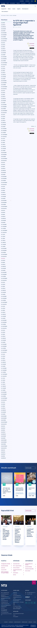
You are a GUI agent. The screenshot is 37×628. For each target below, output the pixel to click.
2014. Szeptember (4, 302)
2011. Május (3, 382)
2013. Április (3, 336)
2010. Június (3, 404)
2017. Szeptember (4, 230)
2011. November (4, 370)
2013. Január (3, 342)
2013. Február (3, 340)
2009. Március (3, 434)
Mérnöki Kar (3, 608)
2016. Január (3, 270)
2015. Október (3, 276)
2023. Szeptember (4, 86)
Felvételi (8, 3)
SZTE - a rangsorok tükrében (17, 565)
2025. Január (3, 54)
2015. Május (3, 286)
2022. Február (3, 124)
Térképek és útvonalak (27, 597)
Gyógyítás (18, 8)
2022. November (4, 106)
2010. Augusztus (4, 400)
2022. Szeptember (4, 110)
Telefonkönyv (22, 1)
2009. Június (3, 428)
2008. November (4, 442)
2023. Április (3, 96)
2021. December (3, 128)
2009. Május (3, 430)
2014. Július (3, 306)
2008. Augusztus (4, 448)
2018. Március (3, 218)
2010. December (3, 392)
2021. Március (3, 146)
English (32, 1)
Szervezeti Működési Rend (17, 595)
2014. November (4, 298)
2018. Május (3, 214)
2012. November (4, 346)
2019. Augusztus (4, 184)
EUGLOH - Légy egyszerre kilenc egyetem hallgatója (4, 572)
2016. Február (3, 268)
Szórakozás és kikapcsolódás (29, 568)
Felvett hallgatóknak (12, 3)
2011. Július (3, 378)
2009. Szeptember (4, 422)
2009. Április (3, 432)
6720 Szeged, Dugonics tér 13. (31, 592)
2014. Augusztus (4, 304)
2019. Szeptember (4, 182)
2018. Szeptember (4, 206)
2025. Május (3, 46)
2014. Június (3, 308)
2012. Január (3, 366)
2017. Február (3, 244)
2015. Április (3, 288)
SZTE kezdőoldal (3, 3)
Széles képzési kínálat (16, 563)
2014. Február (3, 316)
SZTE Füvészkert (15, 572)
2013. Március (3, 338)
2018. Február (3, 220)
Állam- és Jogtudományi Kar (5, 592)
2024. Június (3, 68)
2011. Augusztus (4, 376)
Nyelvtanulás (3, 567)
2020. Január (3, 174)
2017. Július (3, 234)
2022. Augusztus (4, 112)
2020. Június (3, 164)
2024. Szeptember (4, 62)
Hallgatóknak (18, 3)
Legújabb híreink (5, 526)
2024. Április (3, 72)
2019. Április (3, 192)
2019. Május (3, 190)
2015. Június (3, 284)
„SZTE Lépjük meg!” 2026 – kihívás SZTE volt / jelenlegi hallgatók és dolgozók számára (7, 490)
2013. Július (3, 330)
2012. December (3, 344)
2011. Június (3, 380)
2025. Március (3, 50)
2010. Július (3, 402)
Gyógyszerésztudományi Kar (5, 603)
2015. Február (3, 292)
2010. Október (3, 396)
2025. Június (3, 44)
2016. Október (3, 252)
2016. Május (3, 262)
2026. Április (3, 24)
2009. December (3, 416)
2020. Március (3, 170)
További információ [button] (19, 626)
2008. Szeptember (4, 446)
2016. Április (3, 264)
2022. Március (3, 122)
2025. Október (3, 36)
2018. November (4, 202)
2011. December (3, 368)
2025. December (3, 32)
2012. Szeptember (4, 350)
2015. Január (3, 294)
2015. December (3, 272)
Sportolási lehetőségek (28, 566)
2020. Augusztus (4, 160)
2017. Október (3, 228)
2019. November (4, 178)
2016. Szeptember (4, 254)
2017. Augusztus (4, 232)
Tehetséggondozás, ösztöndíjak (5, 563)
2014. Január (3, 318)
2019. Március (3, 194)
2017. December (3, 224)
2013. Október (3, 324)
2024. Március (3, 74)
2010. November (4, 394)
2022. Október (3, 108)
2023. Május (3, 94)
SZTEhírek (7, 15)
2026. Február (3, 28)
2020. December (3, 152)
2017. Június (3, 236)
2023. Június (3, 92)
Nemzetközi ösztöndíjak (4, 565)
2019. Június (3, 188)
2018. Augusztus (4, 208)
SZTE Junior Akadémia (16, 567)
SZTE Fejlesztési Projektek (17, 606)
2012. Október (3, 348)
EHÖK (14, 604)
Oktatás (9, 8)
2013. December (3, 320)
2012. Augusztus (4, 352)
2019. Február (3, 196)
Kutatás (13, 8)
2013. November (4, 322)
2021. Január (3, 150)
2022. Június (3, 116)
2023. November (4, 82)
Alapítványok (15, 592)
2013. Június (3, 332)
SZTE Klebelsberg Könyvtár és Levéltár (17, 570)
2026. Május (3, 22)
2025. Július (3, 42)
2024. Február (3, 76)
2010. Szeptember (4, 398)
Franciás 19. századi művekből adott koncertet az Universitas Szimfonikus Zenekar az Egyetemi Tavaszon (18, 535)
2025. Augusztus (4, 40)
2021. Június (3, 140)
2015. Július (3, 282)
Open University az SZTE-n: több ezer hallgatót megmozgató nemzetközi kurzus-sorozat (6, 534)
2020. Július (3, 162)
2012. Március (3, 362)
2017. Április (3, 240)
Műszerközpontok (25, 8)
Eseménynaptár (28, 467)
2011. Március (3, 386)
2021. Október (3, 132)
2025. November (4, 34)
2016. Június (3, 260)
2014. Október (3, 300)
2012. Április (3, 360)
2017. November (4, 226)
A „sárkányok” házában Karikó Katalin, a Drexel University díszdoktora (30, 532)
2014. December (3, 296)
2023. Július (3, 90)
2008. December (3, 440)
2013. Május (3, 334)
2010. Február (3, 412)
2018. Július (3, 210)
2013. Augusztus (4, 328)
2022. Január (3, 126)
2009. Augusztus (4, 424)
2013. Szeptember (4, 326)
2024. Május (3, 70)
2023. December (3, 80)
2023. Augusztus (4, 88)
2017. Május (3, 238)
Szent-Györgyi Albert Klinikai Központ (18, 613)
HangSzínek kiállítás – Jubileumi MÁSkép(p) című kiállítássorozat (20, 489)
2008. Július (3, 450)
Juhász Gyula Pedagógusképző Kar (6, 605)
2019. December (3, 176)
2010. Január (3, 414)
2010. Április (3, 408)
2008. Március (3, 458)
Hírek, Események (5, 11)
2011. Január (3, 390)
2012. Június (3, 356)
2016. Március (3, 266)
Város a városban (27, 570)
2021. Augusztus (4, 136)
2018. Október (3, 204)
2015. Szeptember (4, 278)
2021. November (4, 130)
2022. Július (3, 114)
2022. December (3, 104)
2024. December (3, 56)
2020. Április (3, 168)
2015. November (4, 274)
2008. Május (3, 456)
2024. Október (3, 60)
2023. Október (3, 84)
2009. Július (3, 426)
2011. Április (3, 384)
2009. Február (3, 436)
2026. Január (3, 30)
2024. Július (3, 66)
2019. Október (3, 180)
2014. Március (3, 314)
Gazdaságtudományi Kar (4, 602)
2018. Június (3, 212)
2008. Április (3, 454)
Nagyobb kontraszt (35, 1)
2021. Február (3, 148)
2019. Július (3, 186)
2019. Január (3, 198)
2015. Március (3, 290)
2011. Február (3, 388)
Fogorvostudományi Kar (4, 600)
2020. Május (3, 166)
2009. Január (3, 438)
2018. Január (3, 222)
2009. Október (3, 420)
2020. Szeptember (4, 158)
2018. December (3, 200)
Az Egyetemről (3, 8)
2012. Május (3, 358)
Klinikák (14, 615)
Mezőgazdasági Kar (4, 606)
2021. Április (3, 144)
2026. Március (3, 26)
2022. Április (3, 120)
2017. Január (3, 246)
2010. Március (3, 410)
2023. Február (3, 100)
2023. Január (3, 102)
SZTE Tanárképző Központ (4, 612)
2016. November (4, 250)
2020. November (4, 154)
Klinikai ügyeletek (15, 616)
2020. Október (3, 156)
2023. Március (3, 98)
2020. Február (3, 172)
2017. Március (3, 242)
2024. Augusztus (4, 64)
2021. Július (3, 138)
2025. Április (3, 48)
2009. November (4, 418)
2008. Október (3, 444)
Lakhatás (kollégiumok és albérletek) (29, 564)
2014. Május (3, 310)
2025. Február (3, 52)
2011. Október (3, 372)
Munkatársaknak (23, 3)
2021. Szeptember (4, 134)
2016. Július (14, 15)
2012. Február (3, 364)
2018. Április (3, 216)
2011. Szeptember (4, 374)
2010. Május (3, 406)
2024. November (4, 58)
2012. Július (3, 354)
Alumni (29, 3)
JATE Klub (14, 574)
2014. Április (3, 312)
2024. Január (3, 78)
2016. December (3, 248)
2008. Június (3, 452)
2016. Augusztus (4, 256)
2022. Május (3, 118)
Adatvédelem (27, 1)
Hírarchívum (10, 15)
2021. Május (3, 142)
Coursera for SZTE (3, 569)
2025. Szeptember (4, 38)
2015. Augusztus (4, 280)
